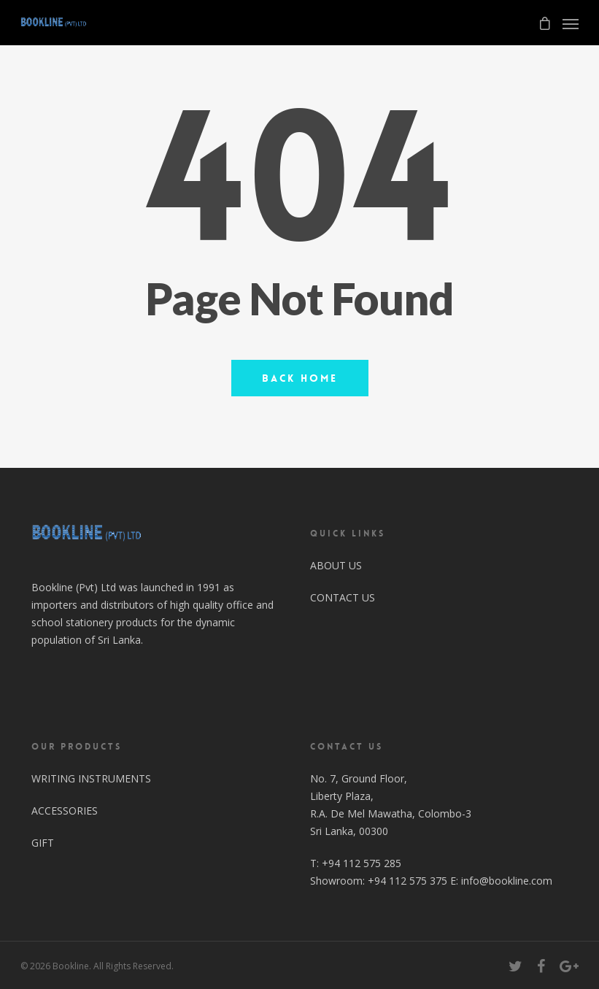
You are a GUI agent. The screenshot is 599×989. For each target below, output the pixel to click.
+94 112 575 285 (361, 863)
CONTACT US (342, 597)
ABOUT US (336, 565)
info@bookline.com (506, 881)
